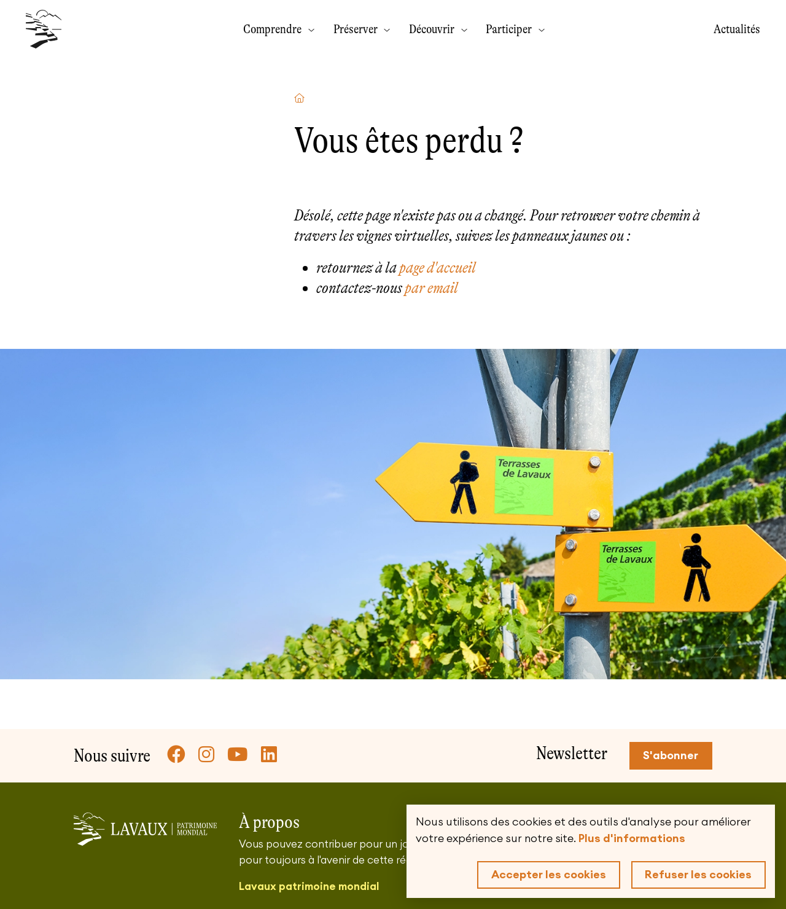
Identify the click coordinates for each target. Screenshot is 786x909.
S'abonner (670, 755)
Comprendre (273, 28)
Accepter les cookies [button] (548, 874)
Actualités (737, 28)
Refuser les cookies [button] (698, 874)
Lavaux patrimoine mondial (309, 886)
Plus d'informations (631, 838)
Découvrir (433, 28)
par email (431, 288)
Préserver (356, 28)
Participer (510, 28)
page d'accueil (437, 267)
